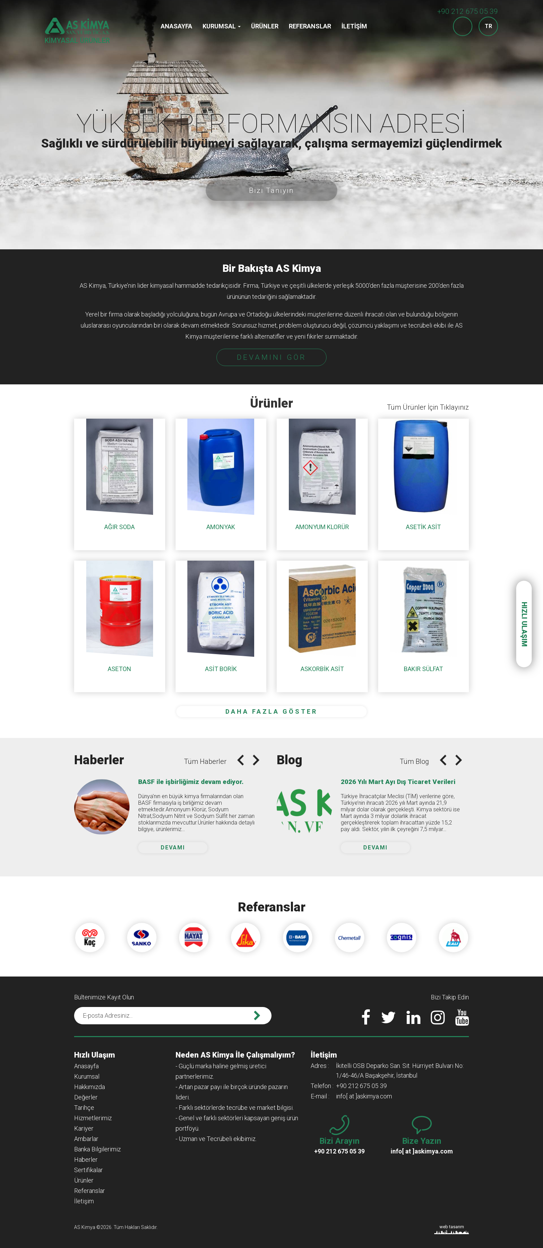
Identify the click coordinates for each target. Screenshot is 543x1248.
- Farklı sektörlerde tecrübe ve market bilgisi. (235, 1107)
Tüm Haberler (205, 761)
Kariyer (84, 1128)
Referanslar (310, 26)
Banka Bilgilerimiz (97, 1149)
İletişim (354, 26)
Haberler (86, 1159)
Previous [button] (240, 760)
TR (488, 26)
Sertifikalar (88, 1170)
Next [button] (256, 760)
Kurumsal (222, 26)
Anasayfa (176, 26)
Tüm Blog (414, 761)
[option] (271, 124)
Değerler (86, 1097)
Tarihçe (84, 1107)
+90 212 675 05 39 (467, 11)
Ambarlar (86, 1138)
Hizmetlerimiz (93, 1118)
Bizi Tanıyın (271, 190)
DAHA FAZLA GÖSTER (271, 711)
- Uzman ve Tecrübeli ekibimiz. (216, 1138)
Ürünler (264, 26)
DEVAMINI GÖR (271, 357)
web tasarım (451, 1226)
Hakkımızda (89, 1086)
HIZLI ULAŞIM (524, 624)
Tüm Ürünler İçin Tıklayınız (428, 407)
